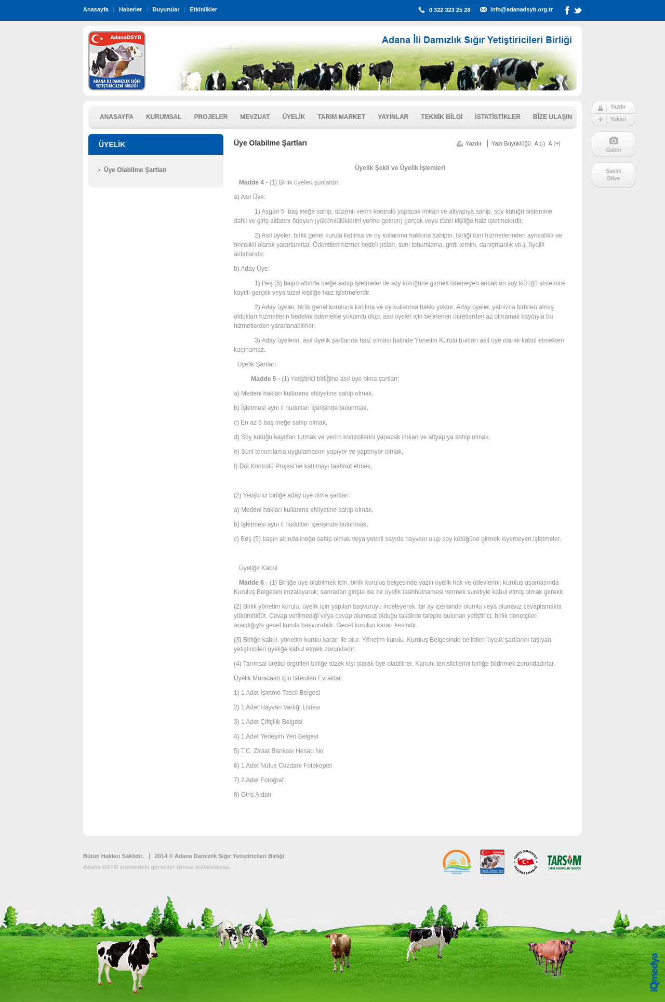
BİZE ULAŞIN (552, 117)
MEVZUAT (255, 117)
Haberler (130, 9)
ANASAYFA (117, 117)
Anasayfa (96, 9)
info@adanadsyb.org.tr (521, 9)
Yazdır (618, 107)
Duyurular (166, 9)
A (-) (540, 143)
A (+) (554, 143)
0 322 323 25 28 (450, 10)
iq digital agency (655, 972)
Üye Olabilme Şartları (135, 170)
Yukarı (618, 119)
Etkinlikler (204, 9)
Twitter (578, 12)
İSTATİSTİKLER (498, 117)
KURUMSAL (164, 117)
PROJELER (211, 117)
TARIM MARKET (341, 117)
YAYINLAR (393, 117)
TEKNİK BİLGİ (441, 117)
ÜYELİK (293, 117)
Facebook (567, 12)
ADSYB (116, 60)
